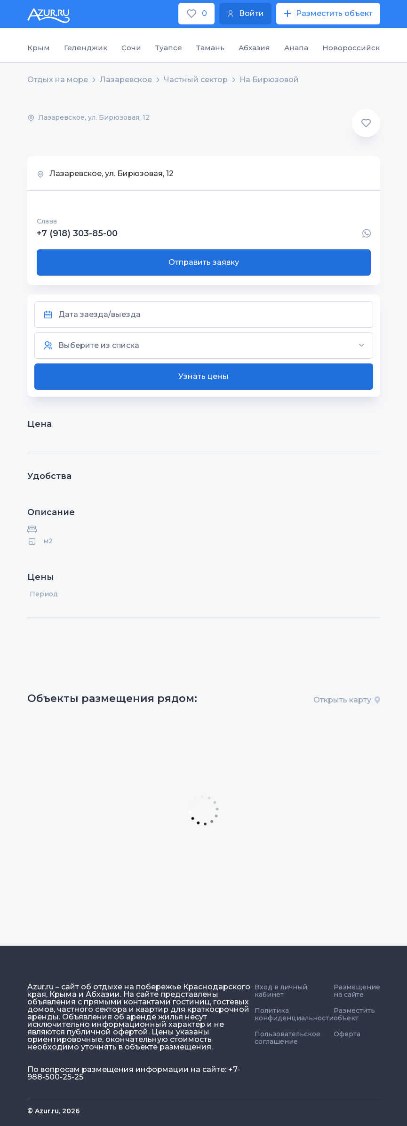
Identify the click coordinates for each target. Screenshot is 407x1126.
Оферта (347, 1034)
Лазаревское (126, 80)
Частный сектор (196, 80)
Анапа (296, 47)
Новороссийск (351, 47)
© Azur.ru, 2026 (53, 1111)
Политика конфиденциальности (294, 1014)
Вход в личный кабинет (281, 991)
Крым (38, 47)
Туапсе (168, 47)
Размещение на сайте (357, 991)
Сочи (131, 47)
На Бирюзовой (269, 80)
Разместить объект (354, 1014)
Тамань (210, 47)
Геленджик (85, 47)
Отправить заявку (203, 262)
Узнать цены (203, 376)
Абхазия (254, 47)
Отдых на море (57, 80)
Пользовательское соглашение (287, 1038)
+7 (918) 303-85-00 (77, 233)
